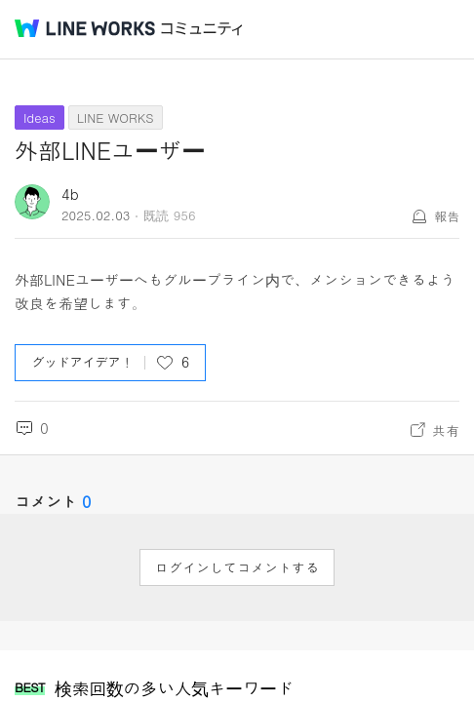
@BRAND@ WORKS (85, 28)
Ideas (39, 117)
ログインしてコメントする (237, 567)
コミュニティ (202, 28)
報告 (446, 216)
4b (70, 193)
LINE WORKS (115, 117)
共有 (445, 430)
